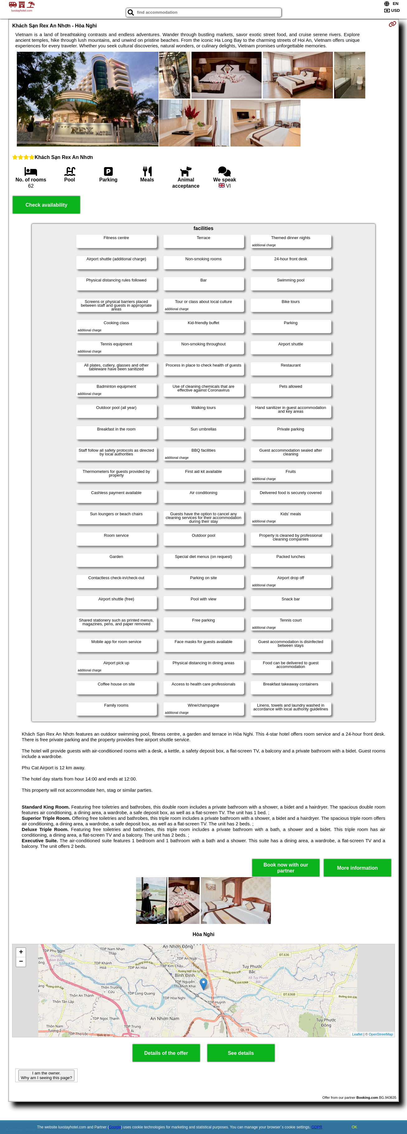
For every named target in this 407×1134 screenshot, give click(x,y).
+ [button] (21, 952)
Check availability (46, 205)
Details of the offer (166, 1053)
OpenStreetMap (381, 1034)
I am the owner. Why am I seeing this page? (46, 1075)
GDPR (316, 1127)
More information (357, 868)
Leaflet (357, 1034)
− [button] (21, 962)
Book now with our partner (285, 867)
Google (115, 1127)
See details (241, 1053)
